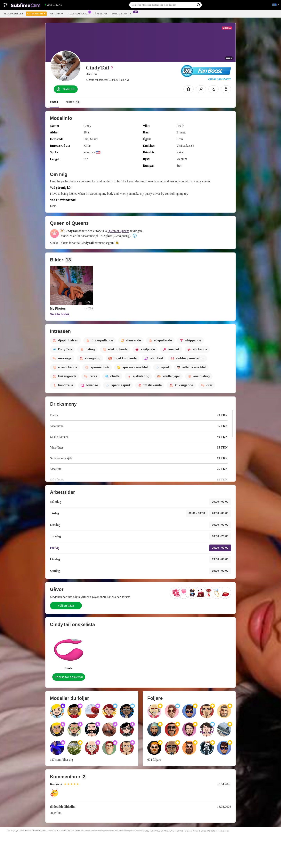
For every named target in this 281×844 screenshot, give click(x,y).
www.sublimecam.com (35, 830)
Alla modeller (13, 13)
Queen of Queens (118, 231)
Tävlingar (100, 13)
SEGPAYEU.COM (72, 831)
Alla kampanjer (79, 13)
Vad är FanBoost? (219, 79)
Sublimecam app (123, 13)
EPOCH (56, 831)
